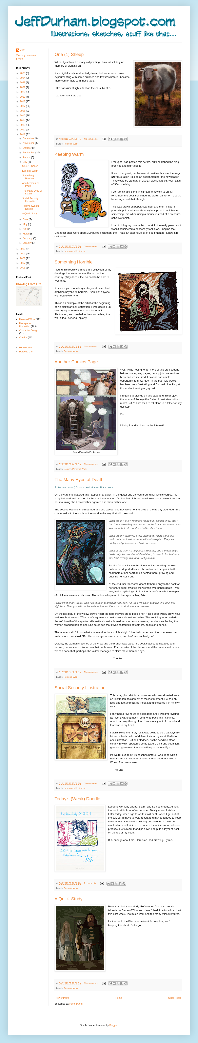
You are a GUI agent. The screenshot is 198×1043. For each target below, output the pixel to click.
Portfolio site (26, 351)
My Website (25, 347)
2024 (23, 77)
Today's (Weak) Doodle (77, 798)
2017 (23, 106)
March (26, 233)
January (27, 243)
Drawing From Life (28, 284)
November (29, 143)
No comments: (91, 139)
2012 (23, 129)
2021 (23, 87)
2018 (23, 101)
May (25, 224)
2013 (23, 125)
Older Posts (174, 998)
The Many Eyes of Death (79, 479)
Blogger (113, 1025)
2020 (23, 92)
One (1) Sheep (69, 54)
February (28, 238)
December (29, 138)
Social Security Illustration (80, 687)
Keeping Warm (69, 154)
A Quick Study (68, 898)
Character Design (28, 330)
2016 (23, 110)
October (27, 148)
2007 (23, 263)
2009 (23, 253)
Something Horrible (74, 261)
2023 (23, 82)
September (29, 152)
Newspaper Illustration (74, 251)
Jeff (22, 50)
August (27, 157)
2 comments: (90, 883)
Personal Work (71, 144)
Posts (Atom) (76, 1003)
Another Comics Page (76, 361)
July (25, 162)
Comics (67, 469)
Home (119, 998)
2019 (23, 96)
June (26, 219)
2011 (23, 134)
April (25, 228)
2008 (23, 258)
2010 (23, 249)
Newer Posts (62, 998)
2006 (23, 267)
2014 (23, 120)
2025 (23, 73)
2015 (23, 115)
